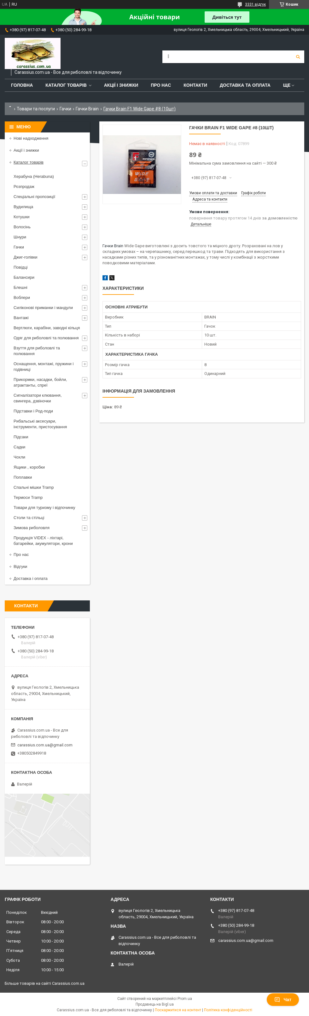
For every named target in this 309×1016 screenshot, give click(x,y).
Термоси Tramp (28, 497)
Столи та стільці (29, 517)
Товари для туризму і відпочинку (44, 507)
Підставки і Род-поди (33, 411)
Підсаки (21, 437)
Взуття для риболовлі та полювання (37, 351)
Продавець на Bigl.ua (155, 1004)
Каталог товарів (65, 85)
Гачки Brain (87, 108)
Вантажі (21, 317)
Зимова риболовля (32, 527)
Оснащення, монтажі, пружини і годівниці (43, 366)
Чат (282, 999)
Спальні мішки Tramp (34, 487)
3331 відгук (255, 4)
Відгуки (20, 566)
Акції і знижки (121, 85)
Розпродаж (24, 186)
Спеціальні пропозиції (34, 196)
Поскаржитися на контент (178, 1010)
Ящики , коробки (29, 467)
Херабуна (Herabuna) (34, 176)
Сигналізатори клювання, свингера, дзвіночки (38, 398)
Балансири (24, 277)
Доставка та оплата (245, 85)
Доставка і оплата (31, 578)
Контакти (195, 85)
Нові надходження (31, 138)
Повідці (20, 267)
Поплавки (23, 477)
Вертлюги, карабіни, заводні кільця (47, 327)
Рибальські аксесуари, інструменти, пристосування (40, 424)
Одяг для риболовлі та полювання (46, 338)
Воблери (22, 297)
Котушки (22, 216)
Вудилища (23, 206)
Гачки (65, 108)
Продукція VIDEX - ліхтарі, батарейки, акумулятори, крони (43, 540)
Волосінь (22, 227)
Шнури (20, 237)
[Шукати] (298, 56)
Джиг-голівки (26, 257)
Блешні (20, 287)
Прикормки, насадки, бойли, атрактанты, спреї (40, 382)
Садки (19, 447)
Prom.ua (185, 998)
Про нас (161, 85)
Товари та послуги (36, 108)
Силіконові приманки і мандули (43, 307)
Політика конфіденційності (228, 1010)
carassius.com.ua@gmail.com (45, 745)
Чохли (19, 457)
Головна (22, 85)
